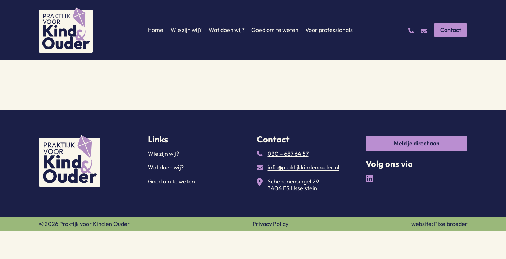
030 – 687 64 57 (288, 153)
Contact (450, 29)
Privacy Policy (270, 223)
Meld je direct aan (416, 143)
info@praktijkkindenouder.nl (303, 167)
